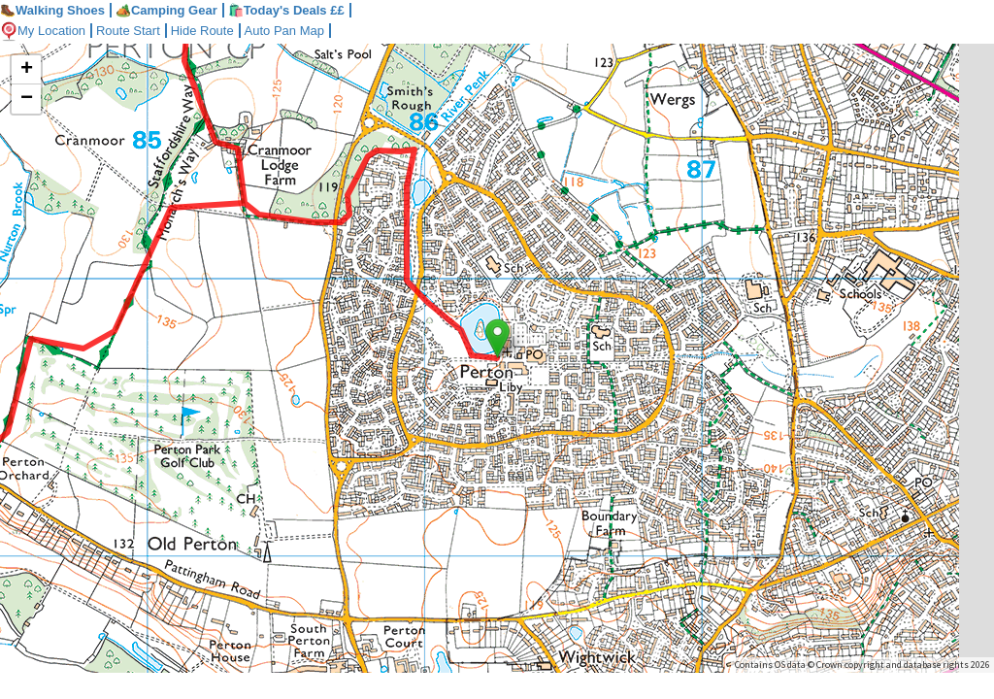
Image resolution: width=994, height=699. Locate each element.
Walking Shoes (52, 10)
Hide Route (202, 30)
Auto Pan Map (284, 30)
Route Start (128, 30)
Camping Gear (166, 10)
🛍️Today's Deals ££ (286, 10)
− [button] (26, 99)
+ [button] (26, 69)
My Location (42, 30)
